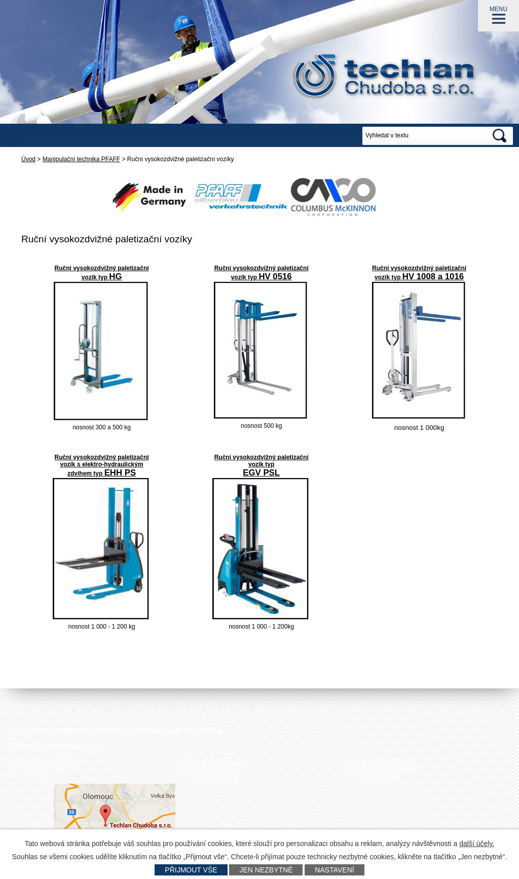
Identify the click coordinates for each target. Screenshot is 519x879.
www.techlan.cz (379, 775)
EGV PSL (261, 473)
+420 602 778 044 (386, 760)
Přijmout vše (191, 870)
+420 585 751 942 (219, 760)
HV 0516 (274, 276)
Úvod (28, 159)
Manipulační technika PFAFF (81, 159)
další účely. (476, 843)
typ (253, 277)
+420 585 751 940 (210, 768)
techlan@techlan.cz (390, 768)
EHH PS (120, 473)
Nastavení (334, 870)
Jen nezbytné (265, 870)
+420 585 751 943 (211, 775)
